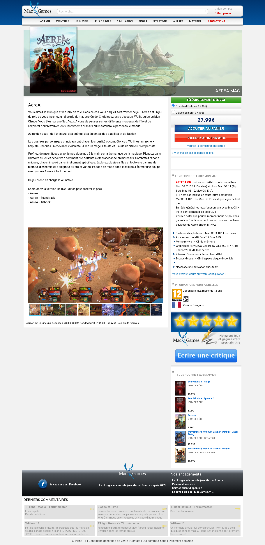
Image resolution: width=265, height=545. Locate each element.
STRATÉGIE (160, 21)
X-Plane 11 (79, 541)
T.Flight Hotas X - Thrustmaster (46, 507)
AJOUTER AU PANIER (206, 128)
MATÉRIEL (195, 21)
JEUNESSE (81, 21)
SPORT (143, 21)
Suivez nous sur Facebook (59, 484)
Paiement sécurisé (181, 541)
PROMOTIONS (216, 21)
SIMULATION (125, 21)
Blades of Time (108, 507)
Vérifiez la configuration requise (206, 145)
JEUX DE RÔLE (102, 21)
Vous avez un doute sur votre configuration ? (199, 274)
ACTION (45, 21)
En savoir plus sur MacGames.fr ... (193, 491)
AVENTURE (62, 21)
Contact (135, 541)
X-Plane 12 (32, 523)
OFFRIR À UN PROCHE (206, 138)
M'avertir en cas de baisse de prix (192, 152)
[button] (160, 231)
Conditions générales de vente (108, 541)
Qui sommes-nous (154, 541)
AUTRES (178, 21)
